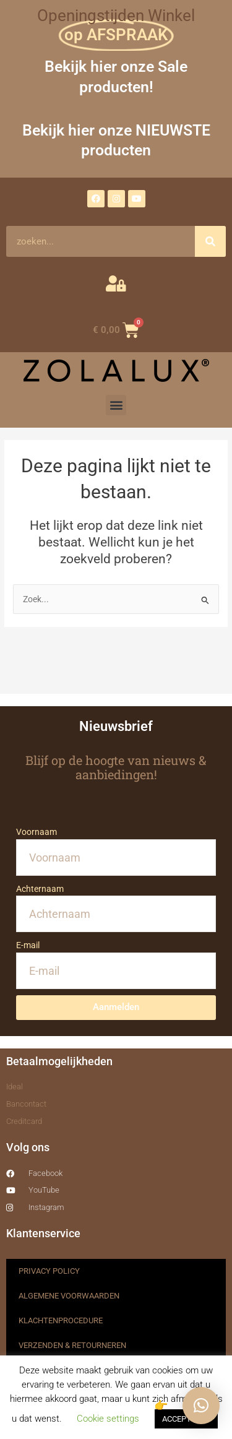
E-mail (28, 945)
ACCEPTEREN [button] (186, 1419)
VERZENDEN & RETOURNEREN (72, 1345)
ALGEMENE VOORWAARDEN (69, 1295)
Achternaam (40, 889)
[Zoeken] (210, 241)
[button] (116, 405)
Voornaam (36, 832)
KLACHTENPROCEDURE (61, 1320)
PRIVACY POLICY (49, 1271)
